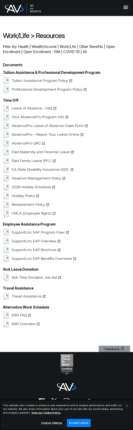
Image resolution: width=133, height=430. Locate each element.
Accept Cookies (79, 422)
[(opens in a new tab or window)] (66, 80)
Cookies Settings (51, 422)
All (85, 52)
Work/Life (16, 35)
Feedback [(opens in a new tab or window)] (112, 349)
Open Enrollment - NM (41, 52)
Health (23, 47)
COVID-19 (71, 52)
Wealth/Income (44, 47)
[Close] (127, 406)
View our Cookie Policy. (46, 412)
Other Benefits (91, 47)
